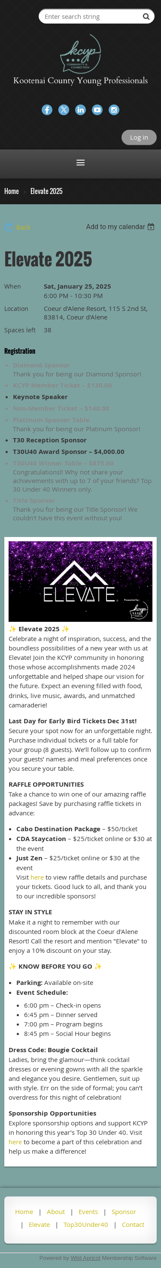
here (37, 877)
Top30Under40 (86, 1224)
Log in (139, 137)
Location (16, 308)
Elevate (39, 1224)
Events (88, 1211)
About (56, 1211)
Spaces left (20, 330)
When (12, 286)
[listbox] (121, 226)
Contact (133, 1224)
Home (11, 191)
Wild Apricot (85, 1258)
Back (23, 227)
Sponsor (124, 1211)
